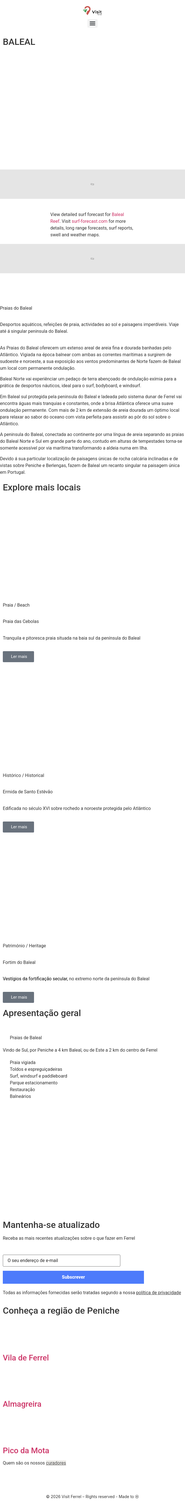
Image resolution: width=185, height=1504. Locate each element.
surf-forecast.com (89, 221)
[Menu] (92, 23)
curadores (56, 1463)
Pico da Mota (26, 1450)
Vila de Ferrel (26, 1357)
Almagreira (22, 1404)
